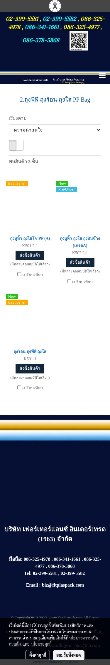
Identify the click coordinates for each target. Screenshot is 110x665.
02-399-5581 (23, 18)
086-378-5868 (40, 39)
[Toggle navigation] (102, 75)
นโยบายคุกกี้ (41, 644)
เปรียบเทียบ (32, 274)
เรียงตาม (19, 118)
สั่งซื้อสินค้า (30, 255)
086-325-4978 (37, 559)
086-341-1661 (42, 26)
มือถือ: (16, 559)
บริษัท (13, 529)
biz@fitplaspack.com (63, 584)
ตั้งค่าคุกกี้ (37, 655)
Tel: (28, 573)
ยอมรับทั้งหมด (68, 655)
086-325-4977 (81, 26)
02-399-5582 (59, 18)
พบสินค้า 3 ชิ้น (23, 161)
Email (32, 584)
